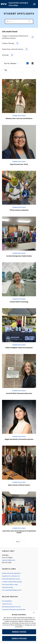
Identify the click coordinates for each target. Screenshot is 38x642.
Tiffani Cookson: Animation (19, 210)
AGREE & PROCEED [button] (19, 638)
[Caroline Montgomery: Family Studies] (19, 233)
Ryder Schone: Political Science (19, 485)
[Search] (19, 21)
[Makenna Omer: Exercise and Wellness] (19, 96)
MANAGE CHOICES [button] (19, 632)
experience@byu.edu (8, 560)
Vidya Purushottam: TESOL (19, 164)
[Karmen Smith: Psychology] (19, 279)
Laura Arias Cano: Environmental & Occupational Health (19, 532)
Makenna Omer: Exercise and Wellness (19, 118)
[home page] (3, 4)
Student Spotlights (19, 115)
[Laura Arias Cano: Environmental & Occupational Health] (19, 508)
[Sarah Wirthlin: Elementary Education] (19, 371)
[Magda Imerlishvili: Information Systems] (19, 416)
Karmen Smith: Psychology (19, 302)
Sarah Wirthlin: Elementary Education (19, 393)
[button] (33, 612)
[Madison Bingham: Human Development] (19, 325)
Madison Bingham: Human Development (19, 348)
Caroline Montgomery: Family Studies (19, 256)
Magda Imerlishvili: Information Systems (19, 439)
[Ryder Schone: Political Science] (19, 462)
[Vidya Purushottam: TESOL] (19, 141)
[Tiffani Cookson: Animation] (19, 187)
